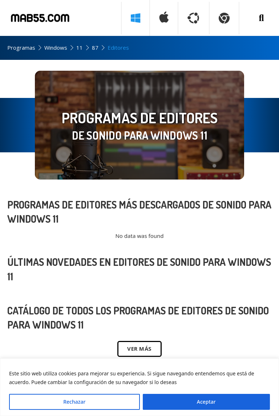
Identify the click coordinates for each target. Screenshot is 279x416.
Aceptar (206, 401)
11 (79, 47)
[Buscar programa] (261, 18)
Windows (55, 47)
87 (95, 47)
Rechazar (74, 401)
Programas (21, 47)
